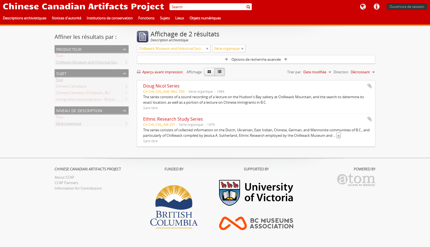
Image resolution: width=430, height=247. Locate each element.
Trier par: (294, 71)
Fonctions (146, 18)
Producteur (68, 49)
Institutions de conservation (110, 18)
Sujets (165, 18)
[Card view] (209, 72)
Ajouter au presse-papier (369, 86)
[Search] (210, 6)
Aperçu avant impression (160, 71)
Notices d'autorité (66, 18)
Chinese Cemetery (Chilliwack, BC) (83, 93)
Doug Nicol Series (161, 86)
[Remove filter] (207, 48)
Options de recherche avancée (256, 59)
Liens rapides (376, 7)
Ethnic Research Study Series (173, 119)
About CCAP (64, 177)
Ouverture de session (406, 6)
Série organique (68, 124)
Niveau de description (79, 110)
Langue (363, 7)
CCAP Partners (66, 182)
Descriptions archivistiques (24, 18)
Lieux (179, 18)
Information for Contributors (78, 188)
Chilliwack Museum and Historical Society (89, 63)
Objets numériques (205, 18)
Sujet (61, 73)
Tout (59, 56)
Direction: (341, 71)
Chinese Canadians (71, 87)
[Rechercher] (248, 6)
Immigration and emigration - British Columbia (93, 100)
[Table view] (219, 72)
